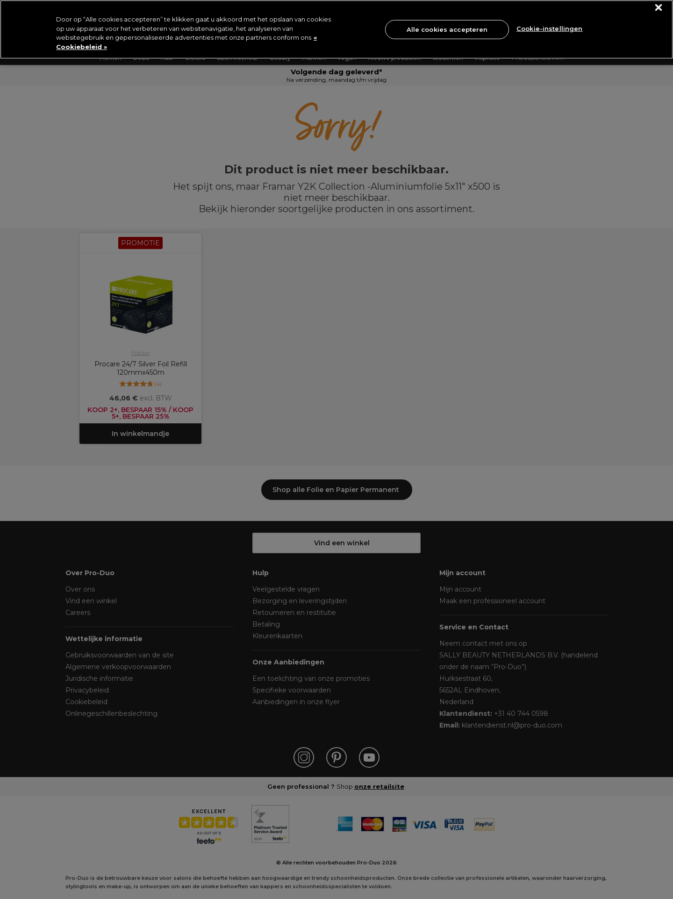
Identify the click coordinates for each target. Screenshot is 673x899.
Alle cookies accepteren (447, 29)
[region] (336, 29)
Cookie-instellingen (549, 28)
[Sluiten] (658, 7)
